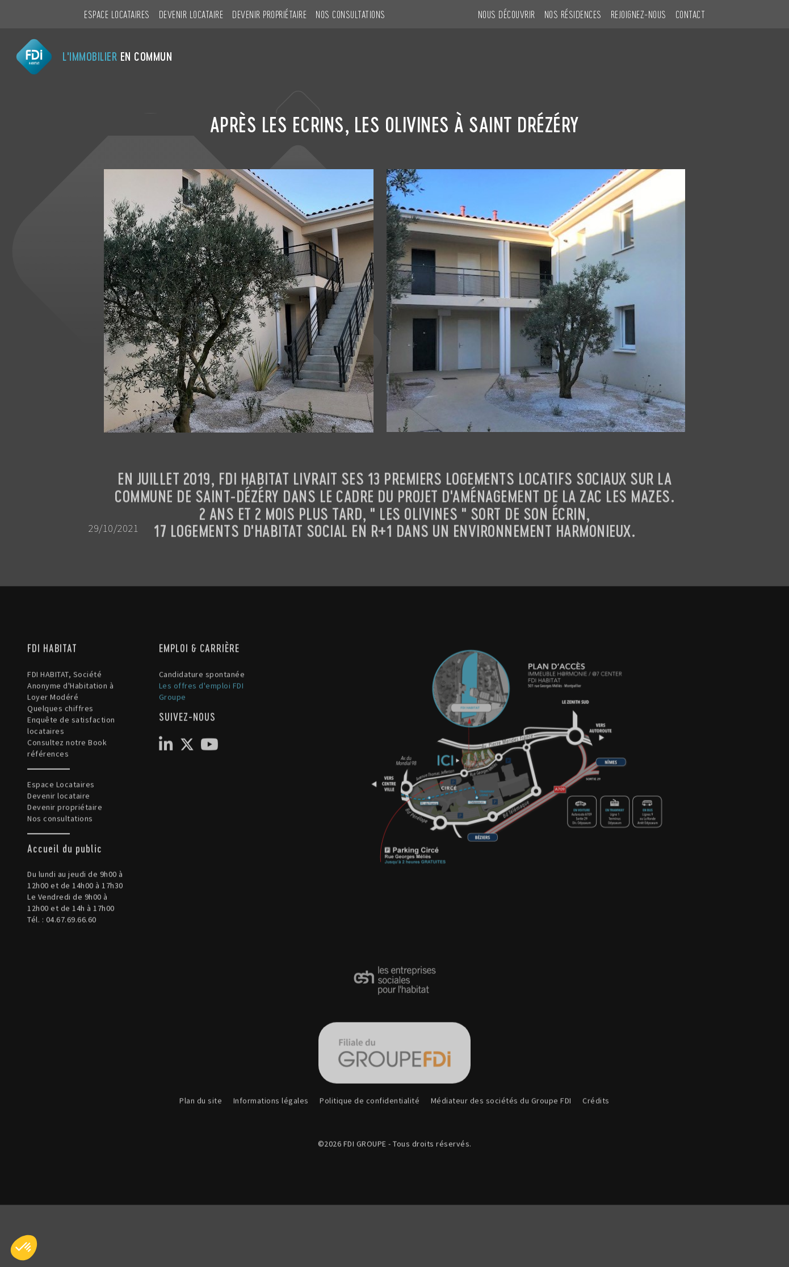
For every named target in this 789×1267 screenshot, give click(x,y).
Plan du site (200, 1138)
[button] (23, 1247)
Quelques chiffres (60, 745)
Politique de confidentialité (369, 1138)
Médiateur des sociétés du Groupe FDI (501, 1138)
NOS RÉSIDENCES (573, 14)
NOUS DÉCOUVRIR (506, 14)
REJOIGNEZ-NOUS (638, 14)
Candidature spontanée (202, 711)
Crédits (596, 1138)
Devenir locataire (191, 14)
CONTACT (690, 14)
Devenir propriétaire (269, 14)
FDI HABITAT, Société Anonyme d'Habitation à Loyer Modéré (70, 722)
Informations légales (271, 1138)
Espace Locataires (117, 14)
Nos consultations (350, 14)
